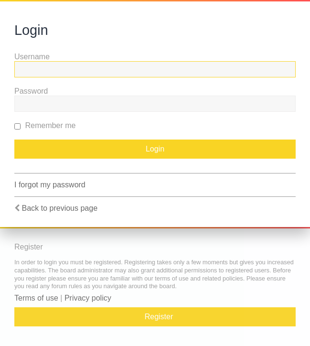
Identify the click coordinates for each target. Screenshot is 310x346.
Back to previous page (59, 208)
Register (158, 317)
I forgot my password (50, 185)
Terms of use (36, 298)
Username (32, 57)
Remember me (45, 125)
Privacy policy (88, 298)
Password (31, 91)
